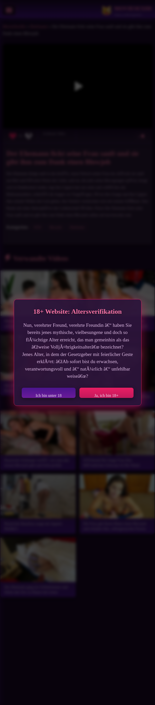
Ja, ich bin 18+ (106, 395)
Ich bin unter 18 (48, 395)
